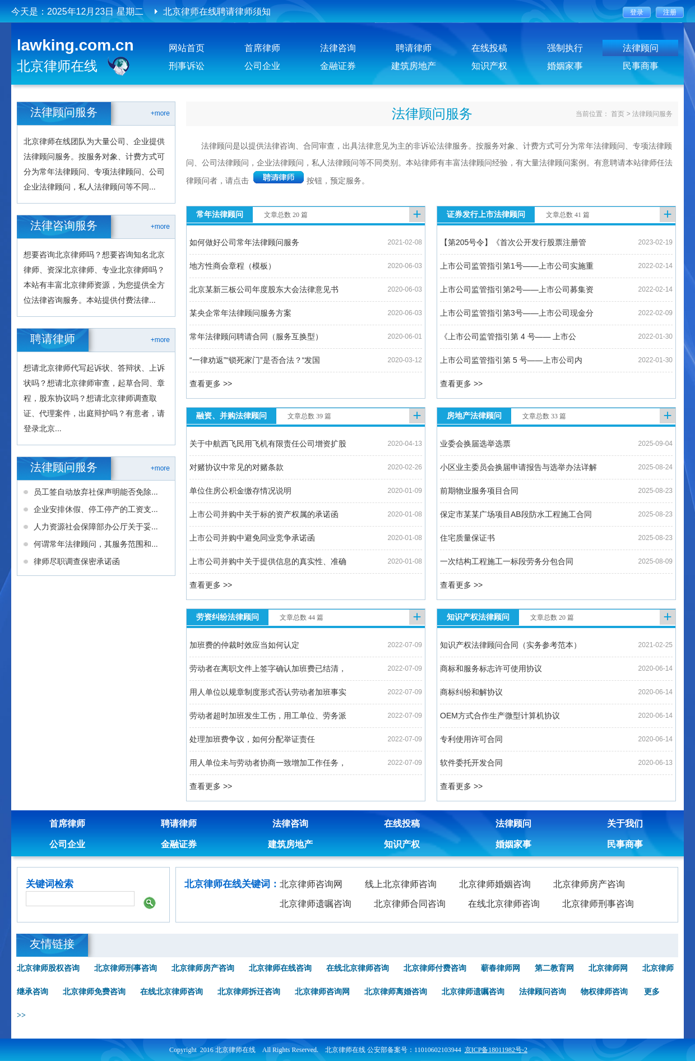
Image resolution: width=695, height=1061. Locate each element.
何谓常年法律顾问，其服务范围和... (96, 543)
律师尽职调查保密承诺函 (77, 561)
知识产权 (489, 66)
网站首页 (187, 48)
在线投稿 (489, 48)
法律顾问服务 (652, 114)
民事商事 (641, 66)
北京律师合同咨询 (410, 903)
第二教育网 (554, 968)
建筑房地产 (413, 66)
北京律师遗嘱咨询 (315, 903)
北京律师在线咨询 (280, 968)
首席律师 (262, 48)
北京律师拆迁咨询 (248, 992)
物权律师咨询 (604, 992)
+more (160, 113)
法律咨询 (338, 48)
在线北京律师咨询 (504, 903)
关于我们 (625, 823)
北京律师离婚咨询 (395, 992)
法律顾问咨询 (542, 992)
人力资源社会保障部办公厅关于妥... (96, 526)
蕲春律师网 (500, 968)
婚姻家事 (565, 66)
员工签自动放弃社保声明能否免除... (96, 491)
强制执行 (565, 48)
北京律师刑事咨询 (598, 903)
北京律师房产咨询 (589, 884)
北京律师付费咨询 (435, 968)
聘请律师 (414, 48)
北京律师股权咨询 (48, 968)
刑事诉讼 (187, 66)
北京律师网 (608, 968)
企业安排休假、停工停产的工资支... (96, 509)
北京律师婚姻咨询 (495, 884)
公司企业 (262, 66)
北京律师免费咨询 (94, 992)
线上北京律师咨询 (401, 884)
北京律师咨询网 (311, 884)
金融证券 (338, 66)
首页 (617, 114)
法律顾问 (641, 48)
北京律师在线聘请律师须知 (217, 11)
